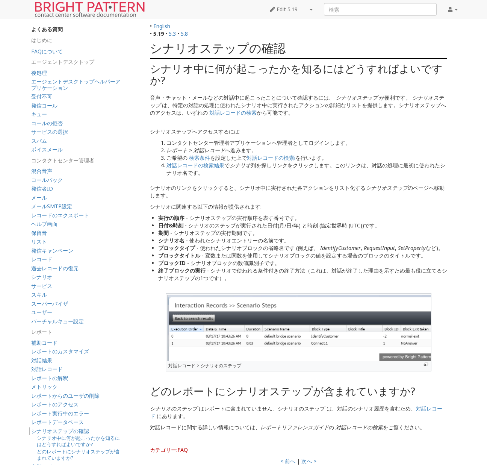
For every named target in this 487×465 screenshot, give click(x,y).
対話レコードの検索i (271, 157)
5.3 (172, 33)
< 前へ (287, 461)
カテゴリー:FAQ (169, 449)
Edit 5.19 (284, 9)
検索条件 (199, 157)
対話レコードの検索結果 (195, 165)
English (161, 26)
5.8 (184, 33)
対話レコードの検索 (233, 112)
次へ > (308, 461)
